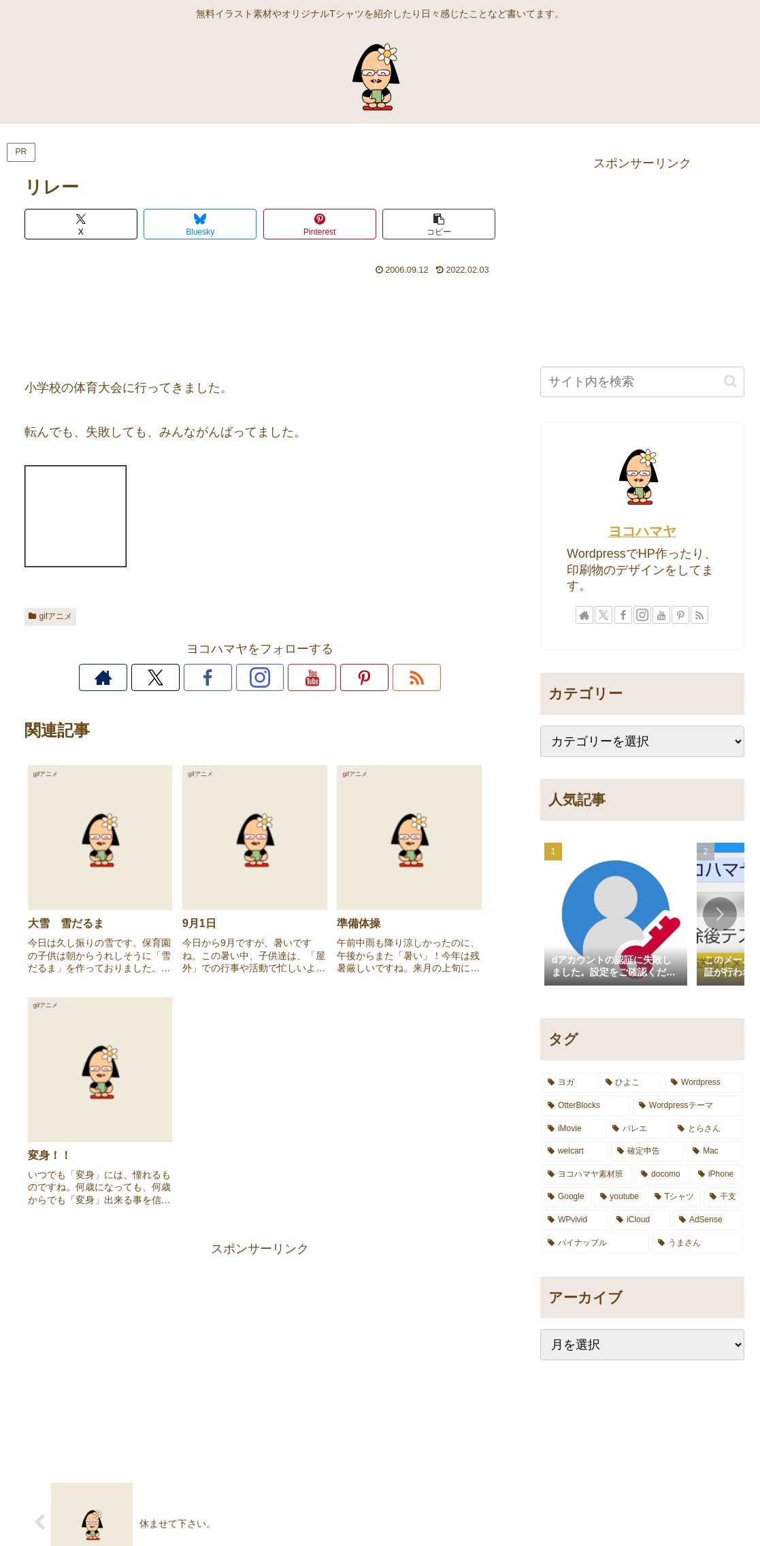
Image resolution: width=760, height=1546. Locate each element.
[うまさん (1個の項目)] (697, 1243)
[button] (438, 224)
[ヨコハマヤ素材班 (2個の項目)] (587, 1174)
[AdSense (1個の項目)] (708, 1220)
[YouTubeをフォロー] (291, 677)
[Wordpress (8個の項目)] (703, 1083)
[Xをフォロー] (197, 677)
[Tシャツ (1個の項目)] (674, 1197)
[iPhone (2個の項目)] (717, 1174)
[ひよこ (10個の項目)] (631, 1083)
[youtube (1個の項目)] (620, 1197)
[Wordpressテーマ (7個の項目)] (688, 1106)
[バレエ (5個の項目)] (637, 1129)
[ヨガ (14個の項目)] (569, 1083)
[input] (642, 382)
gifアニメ (50, 616)
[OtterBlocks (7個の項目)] (586, 1106)
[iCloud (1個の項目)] (640, 1220)
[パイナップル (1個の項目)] (595, 1243)
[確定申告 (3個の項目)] (647, 1151)
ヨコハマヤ (642, 531)
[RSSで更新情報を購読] (353, 677)
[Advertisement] (260, 321)
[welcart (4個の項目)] (575, 1151)
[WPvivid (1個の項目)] (575, 1220)
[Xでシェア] (80, 224)
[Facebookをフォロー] (228, 677)
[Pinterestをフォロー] (322, 677)
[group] (616, 915)
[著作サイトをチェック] (166, 677)
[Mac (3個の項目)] (714, 1151)
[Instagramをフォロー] (260, 677)
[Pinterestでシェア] (319, 224)
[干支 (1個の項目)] (723, 1197)
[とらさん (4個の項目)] (707, 1129)
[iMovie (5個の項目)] (573, 1129)
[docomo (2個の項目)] (662, 1174)
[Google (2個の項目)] (566, 1197)
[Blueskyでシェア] (200, 224)
